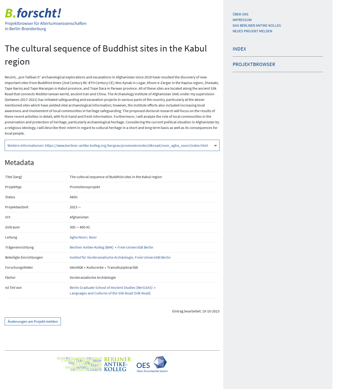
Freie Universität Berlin (135, 247)
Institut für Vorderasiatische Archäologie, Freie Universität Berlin (120, 257)
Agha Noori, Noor (83, 237)
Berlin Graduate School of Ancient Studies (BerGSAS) (111, 287)
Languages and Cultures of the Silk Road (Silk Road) (110, 293)
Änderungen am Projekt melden (33, 321)
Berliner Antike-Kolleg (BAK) (92, 247)
